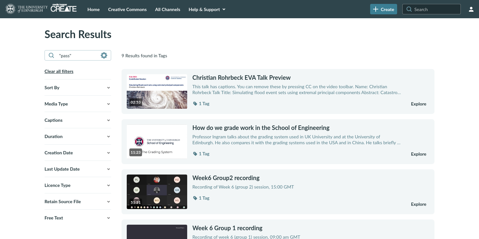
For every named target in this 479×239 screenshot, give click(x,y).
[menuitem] (93, 9)
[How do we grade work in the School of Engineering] (297, 127)
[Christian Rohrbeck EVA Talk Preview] (297, 77)
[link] (383, 9)
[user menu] (471, 9)
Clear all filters (59, 71)
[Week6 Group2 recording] (297, 178)
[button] (78, 87)
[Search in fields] (104, 55)
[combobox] (77, 55)
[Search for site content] (436, 9)
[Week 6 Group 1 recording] (297, 228)
